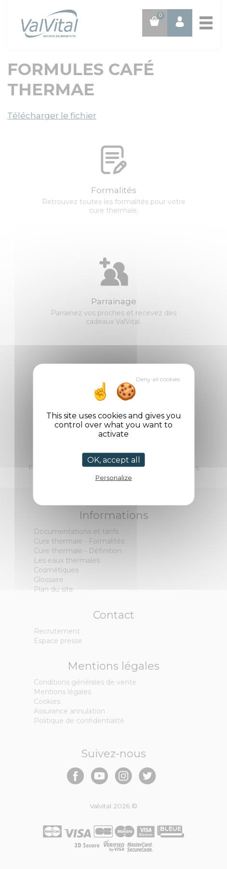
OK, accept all (113, 459)
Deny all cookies (158, 378)
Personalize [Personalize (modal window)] (113, 477)
